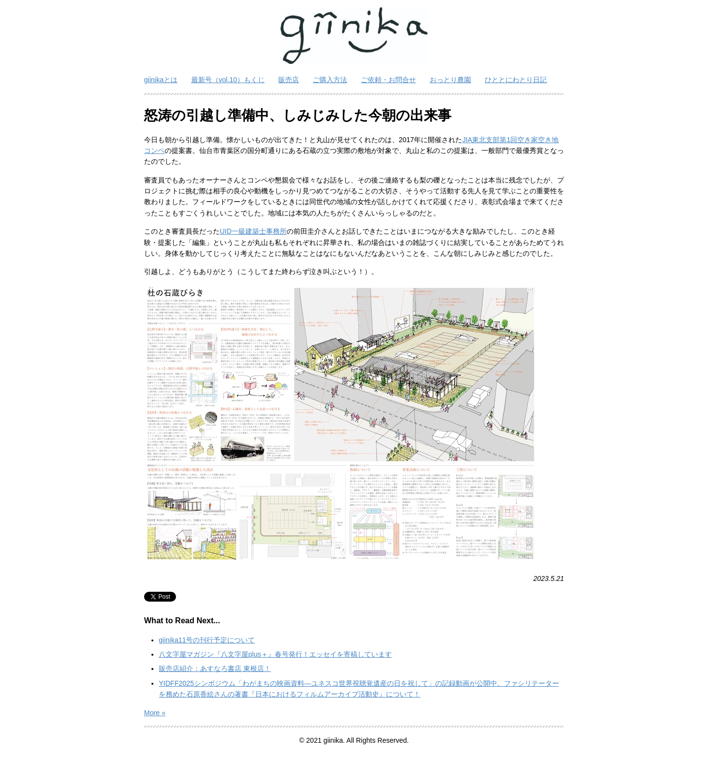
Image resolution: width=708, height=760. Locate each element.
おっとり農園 (450, 80)
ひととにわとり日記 (516, 80)
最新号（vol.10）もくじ (228, 80)
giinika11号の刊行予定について (207, 640)
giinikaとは (160, 80)
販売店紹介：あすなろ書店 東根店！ (215, 668)
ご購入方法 (330, 80)
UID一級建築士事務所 (253, 231)
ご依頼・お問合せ (388, 80)
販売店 (288, 80)
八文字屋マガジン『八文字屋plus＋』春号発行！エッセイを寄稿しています (275, 654)
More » (155, 713)
